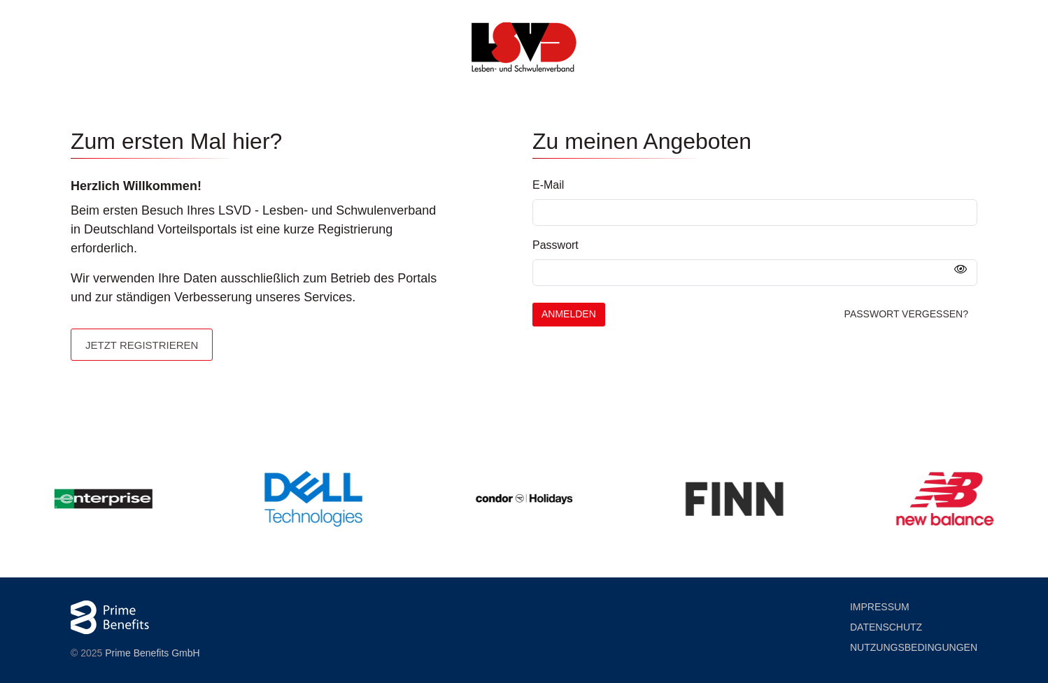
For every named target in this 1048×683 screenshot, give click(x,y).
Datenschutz (886, 627)
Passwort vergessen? (906, 313)
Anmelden (568, 313)
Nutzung (913, 647)
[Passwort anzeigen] (960, 270)
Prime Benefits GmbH (152, 653)
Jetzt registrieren (141, 345)
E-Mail (548, 185)
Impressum (879, 606)
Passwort (555, 245)
